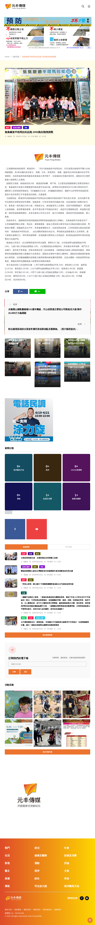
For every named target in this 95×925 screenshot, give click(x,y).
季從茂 (43, 346)
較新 (12, 304)
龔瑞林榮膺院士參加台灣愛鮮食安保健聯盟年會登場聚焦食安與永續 (47, 571)
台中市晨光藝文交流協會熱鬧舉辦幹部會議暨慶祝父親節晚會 (47, 369)
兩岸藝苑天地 (71, 886)
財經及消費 (40, 618)
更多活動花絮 (47, 752)
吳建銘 (26, 613)
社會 (41, 362)
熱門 (7, 127)
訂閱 (14, 672)
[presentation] (6, 35)
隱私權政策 (47, 910)
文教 (66, 870)
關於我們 (27, 910)
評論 (66, 863)
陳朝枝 (10, 136)
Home (7, 57)
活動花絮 (15, 57)
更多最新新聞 (47, 635)
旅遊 (30, 554)
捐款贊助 (17, 910)
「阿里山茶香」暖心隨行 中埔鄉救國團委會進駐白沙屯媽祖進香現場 (47, 584)
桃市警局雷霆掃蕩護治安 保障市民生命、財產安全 (47, 340)
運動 (25, 127)
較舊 (82, 324)
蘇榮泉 (26, 562)
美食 (42, 567)
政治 (23, 618)
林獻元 (73, 346)
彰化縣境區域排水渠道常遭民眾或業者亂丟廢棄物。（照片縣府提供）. (43, 329)
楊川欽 (13, 346)
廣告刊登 (8, 910)
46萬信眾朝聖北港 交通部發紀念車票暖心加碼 (39, 558)
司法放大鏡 (41, 886)
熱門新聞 (69, 547)
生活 (48, 362)
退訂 (25, 672)
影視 (7, 863)
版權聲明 (57, 910)
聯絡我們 (36, 910)
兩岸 (37, 870)
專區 (7, 886)
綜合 (37, 554)
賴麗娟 (26, 575)
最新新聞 (26, 547)
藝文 (7, 870)
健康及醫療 (17, 127)
